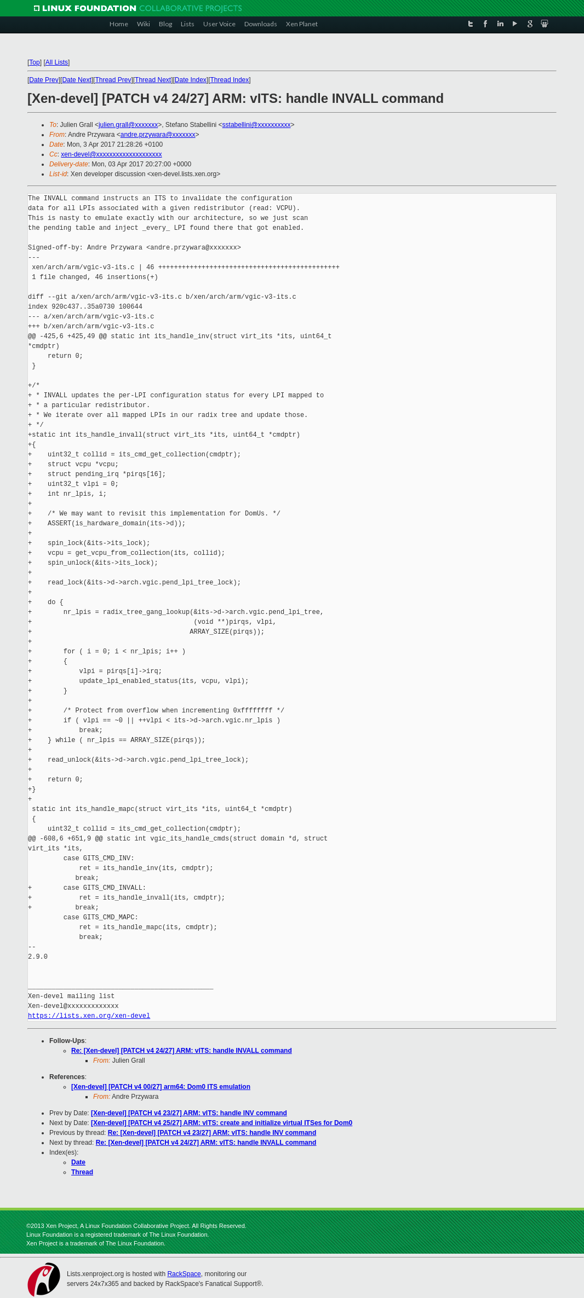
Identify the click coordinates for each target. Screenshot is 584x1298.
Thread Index (229, 80)
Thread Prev (113, 80)
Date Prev (43, 80)
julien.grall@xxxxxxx (128, 125)
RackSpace (184, 1274)
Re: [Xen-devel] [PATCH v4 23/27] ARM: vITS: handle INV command (212, 1133)
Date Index (191, 80)
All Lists (56, 62)
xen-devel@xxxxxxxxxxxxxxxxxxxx (111, 154)
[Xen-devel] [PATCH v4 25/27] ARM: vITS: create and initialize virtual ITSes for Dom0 (221, 1123)
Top (34, 62)
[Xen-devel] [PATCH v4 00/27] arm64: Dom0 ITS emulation (160, 1087)
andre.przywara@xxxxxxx (158, 134)
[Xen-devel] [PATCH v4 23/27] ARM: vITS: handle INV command (189, 1113)
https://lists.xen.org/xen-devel (89, 1016)
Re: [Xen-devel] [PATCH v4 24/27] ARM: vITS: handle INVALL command (181, 1050)
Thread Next (153, 80)
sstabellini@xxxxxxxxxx (256, 125)
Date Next (76, 80)
